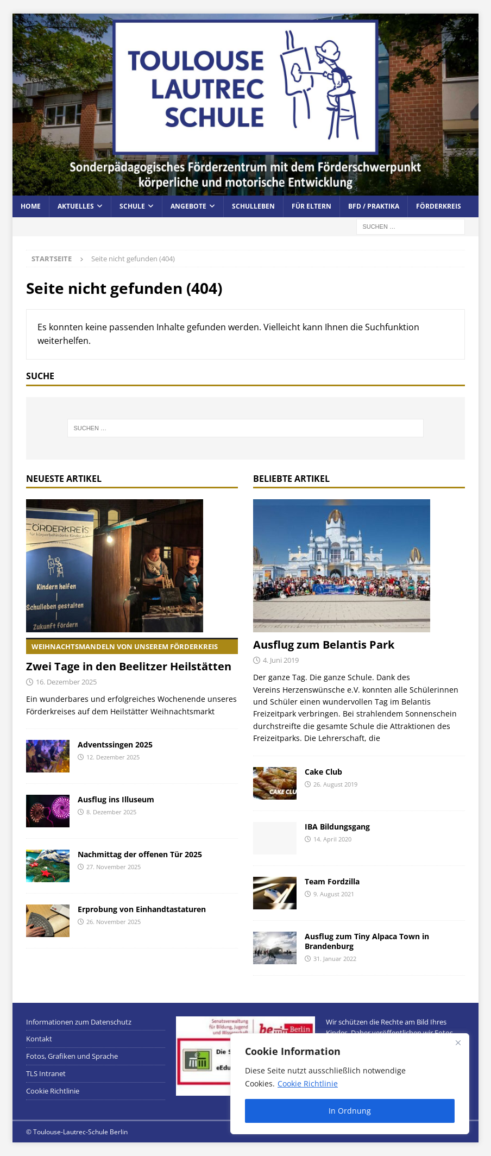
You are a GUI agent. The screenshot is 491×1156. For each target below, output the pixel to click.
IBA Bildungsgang (337, 826)
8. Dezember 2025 (111, 812)
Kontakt (39, 1039)
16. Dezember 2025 (66, 682)
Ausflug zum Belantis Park (323, 644)
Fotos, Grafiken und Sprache (72, 1056)
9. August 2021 (333, 894)
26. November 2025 (113, 922)
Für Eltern (311, 206)
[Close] (457, 1042)
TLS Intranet (46, 1073)
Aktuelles (76, 206)
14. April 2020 (332, 839)
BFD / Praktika (373, 206)
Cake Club (323, 772)
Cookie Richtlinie (308, 1083)
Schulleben (253, 206)
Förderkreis (438, 206)
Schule (132, 206)
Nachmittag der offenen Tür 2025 (140, 854)
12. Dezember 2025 (113, 757)
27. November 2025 (113, 867)
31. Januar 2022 (334, 958)
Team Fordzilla (332, 881)
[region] (349, 1083)
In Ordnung (350, 1110)
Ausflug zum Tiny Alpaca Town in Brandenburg (367, 941)
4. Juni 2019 (281, 660)
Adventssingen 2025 (115, 744)
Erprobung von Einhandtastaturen (142, 909)
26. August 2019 (335, 784)
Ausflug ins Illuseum (116, 799)
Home (31, 206)
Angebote (188, 206)
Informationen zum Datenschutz (78, 1022)
